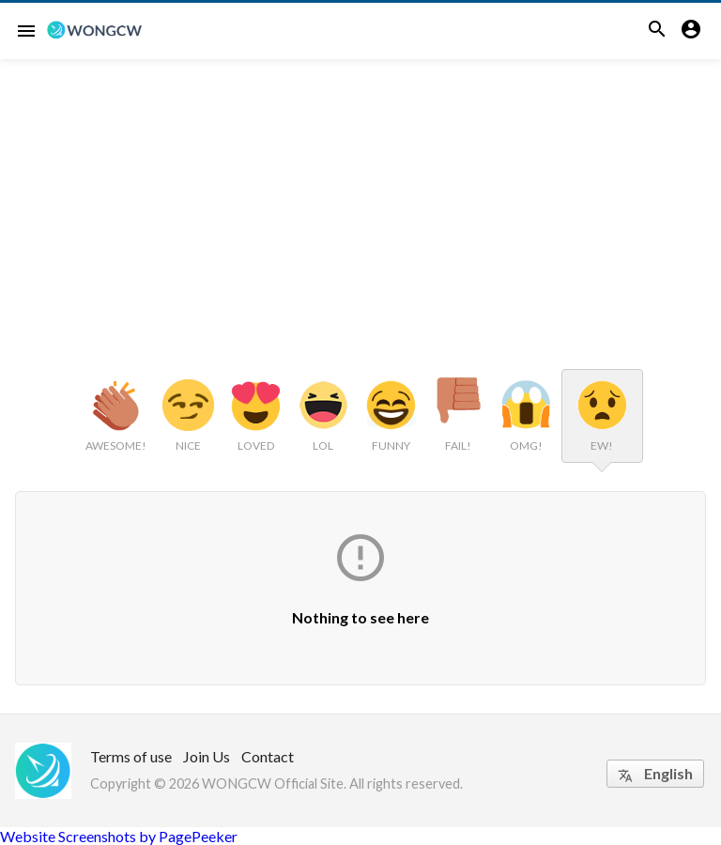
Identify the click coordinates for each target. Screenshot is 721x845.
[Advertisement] (360, 200)
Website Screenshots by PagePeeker (119, 836)
